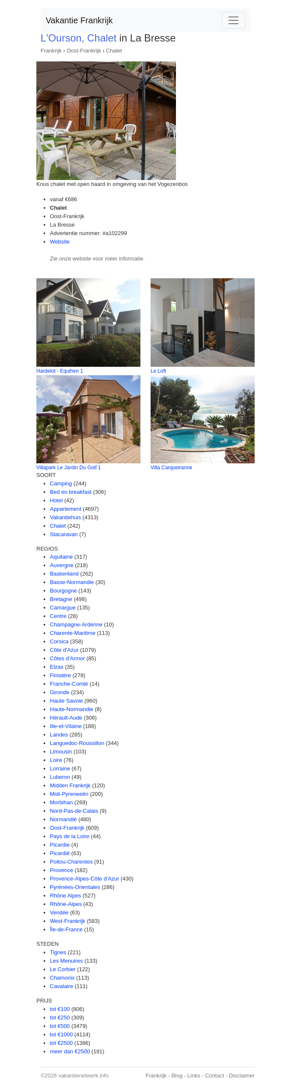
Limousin (61, 751)
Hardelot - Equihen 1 (59, 371)
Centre (58, 616)
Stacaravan (64, 534)
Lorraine (60, 768)
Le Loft (158, 371)
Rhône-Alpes (66, 904)
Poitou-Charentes (71, 861)
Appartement (65, 509)
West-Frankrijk (67, 921)
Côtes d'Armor (67, 658)
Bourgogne (63, 590)
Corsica (59, 641)
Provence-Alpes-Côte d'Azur (84, 878)
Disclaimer (242, 1075)
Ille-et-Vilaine (66, 726)
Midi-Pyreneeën (69, 794)
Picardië (60, 853)
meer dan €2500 (70, 1051)
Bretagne (61, 599)
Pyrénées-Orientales (75, 887)
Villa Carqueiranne (171, 468)
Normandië (63, 819)
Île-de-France (66, 929)
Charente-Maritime (73, 633)
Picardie (60, 845)
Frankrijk (51, 50)
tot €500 (60, 1026)
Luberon (60, 777)
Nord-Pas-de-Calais (74, 811)
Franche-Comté (69, 684)
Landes (59, 734)
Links (193, 1075)
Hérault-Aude (66, 717)
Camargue (63, 607)
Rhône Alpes (65, 895)
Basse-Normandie (72, 582)
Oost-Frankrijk (83, 50)
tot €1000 (61, 1034)
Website (60, 241)
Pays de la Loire (69, 836)
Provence (61, 870)
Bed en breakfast (70, 492)
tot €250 (60, 1017)
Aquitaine (61, 557)
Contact (214, 1075)
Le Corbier (63, 969)
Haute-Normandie (71, 709)
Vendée (59, 912)
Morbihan (61, 802)
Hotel (56, 500)
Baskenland (64, 573)
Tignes (58, 952)
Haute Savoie (66, 701)
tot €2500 (61, 1043)
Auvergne (62, 565)
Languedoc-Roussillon (77, 743)
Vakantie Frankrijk (79, 20)
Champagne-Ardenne (76, 624)
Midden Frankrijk (70, 785)
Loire (56, 760)
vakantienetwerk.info (83, 1075)
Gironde (59, 692)
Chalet (114, 50)
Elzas (56, 667)
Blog (176, 1075)
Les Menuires (66, 961)
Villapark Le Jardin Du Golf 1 (68, 468)
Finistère (60, 675)
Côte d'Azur (64, 650)
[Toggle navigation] (233, 20)
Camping (61, 483)
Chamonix (62, 978)
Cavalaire (61, 986)
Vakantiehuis (65, 517)
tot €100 (60, 1009)
